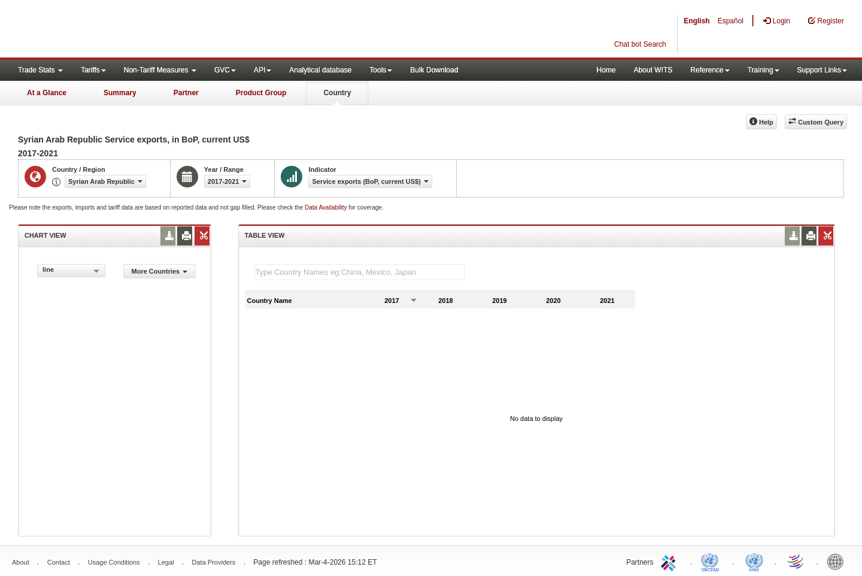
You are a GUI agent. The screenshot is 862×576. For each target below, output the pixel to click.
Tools (380, 70)
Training (763, 70)
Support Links (822, 70)
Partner (186, 93)
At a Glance (46, 93)
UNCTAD (712, 561)
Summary (120, 93)
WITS (119, 30)
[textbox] (359, 272)
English (696, 21)
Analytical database (320, 70)
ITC (670, 561)
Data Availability (326, 207)
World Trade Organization (796, 561)
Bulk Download (434, 70)
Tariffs (93, 70)
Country (337, 93)
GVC (225, 70)
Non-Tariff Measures (160, 70)
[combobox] (71, 270)
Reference (709, 70)
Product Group (261, 93)
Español (730, 21)
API (262, 70)
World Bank (838, 561)
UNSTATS (754, 561)
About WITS (653, 70)
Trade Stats (40, 70)
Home (606, 70)
